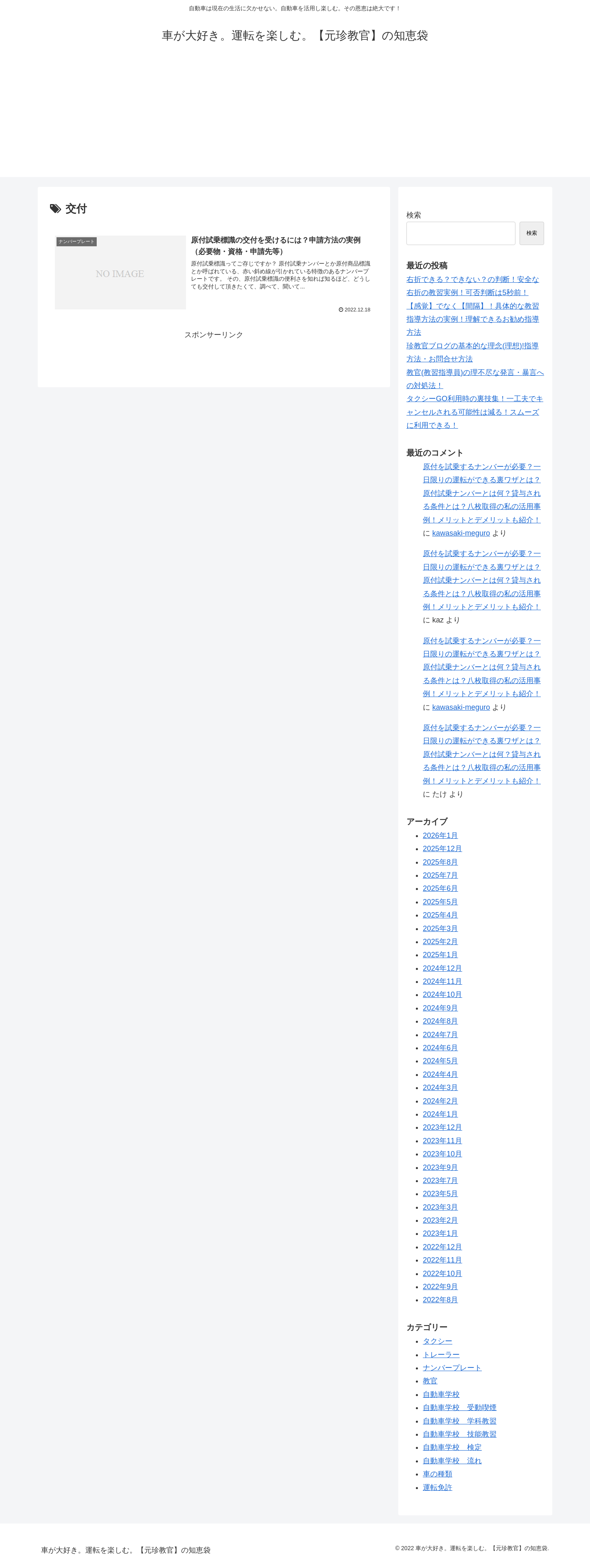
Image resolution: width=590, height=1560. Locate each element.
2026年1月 (440, 835)
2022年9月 (440, 1287)
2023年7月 (440, 1180)
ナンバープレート (452, 1368)
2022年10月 (442, 1273)
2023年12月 (442, 1127)
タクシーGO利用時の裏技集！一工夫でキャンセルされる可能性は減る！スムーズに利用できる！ (474, 412)
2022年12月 (442, 1247)
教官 (430, 1381)
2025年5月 (440, 902)
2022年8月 (440, 1300)
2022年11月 (442, 1260)
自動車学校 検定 (452, 1447)
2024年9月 (440, 1008)
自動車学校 (441, 1394)
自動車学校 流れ (452, 1461)
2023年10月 (442, 1154)
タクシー (437, 1341)
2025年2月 (440, 942)
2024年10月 (442, 994)
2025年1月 (440, 955)
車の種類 (437, 1474)
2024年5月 (440, 1061)
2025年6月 (440, 888)
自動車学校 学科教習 (460, 1421)
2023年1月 (440, 1233)
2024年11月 (442, 981)
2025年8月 (440, 862)
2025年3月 (440, 928)
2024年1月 (440, 1114)
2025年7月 (440, 875)
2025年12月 (442, 849)
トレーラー (441, 1355)
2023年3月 (440, 1207)
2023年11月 (442, 1141)
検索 (413, 215)
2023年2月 (440, 1220)
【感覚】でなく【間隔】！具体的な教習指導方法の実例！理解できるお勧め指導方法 (472, 319)
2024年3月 (440, 1087)
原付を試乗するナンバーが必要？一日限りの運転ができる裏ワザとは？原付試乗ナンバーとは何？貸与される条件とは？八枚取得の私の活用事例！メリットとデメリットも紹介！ (482, 493)
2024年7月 (440, 1035)
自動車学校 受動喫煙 (460, 1407)
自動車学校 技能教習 (460, 1434)
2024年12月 (442, 968)
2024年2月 (440, 1101)
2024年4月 (440, 1074)
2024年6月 (440, 1048)
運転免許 (437, 1487)
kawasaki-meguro (461, 533)
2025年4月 (440, 915)
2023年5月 (440, 1194)
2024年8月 (440, 1021)
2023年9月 (440, 1167)
